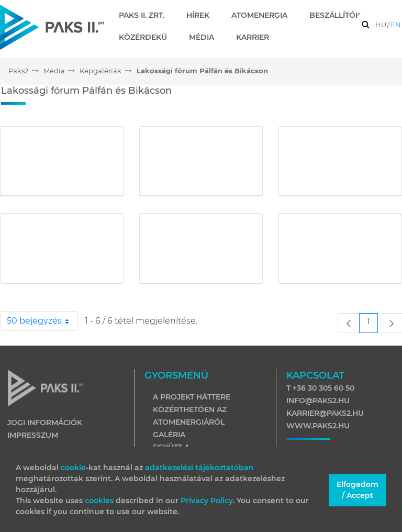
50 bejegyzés (42, 321)
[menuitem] (146, 15)
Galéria (169, 434)
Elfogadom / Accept (357, 490)
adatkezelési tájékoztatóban (199, 467)
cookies (100, 500)
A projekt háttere (191, 397)
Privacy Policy (207, 500)
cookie (73, 467)
